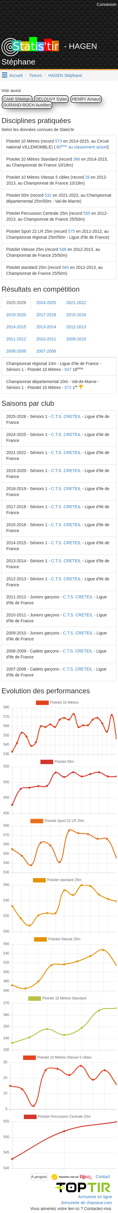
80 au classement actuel (81, 147)
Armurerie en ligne (95, 1196)
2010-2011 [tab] (46, 339)
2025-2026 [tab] (16, 302)
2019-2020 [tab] (16, 314)
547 (67, 369)
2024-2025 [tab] (46, 302)
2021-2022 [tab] (76, 302)
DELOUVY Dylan (51, 99)
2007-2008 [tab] (46, 351)
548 (62, 249)
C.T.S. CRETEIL (66, 416)
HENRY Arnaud (86, 99)
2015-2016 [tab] (76, 314)
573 (58, 141)
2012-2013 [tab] (76, 326)
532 (48, 195)
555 (86, 213)
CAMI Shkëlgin (17, 99)
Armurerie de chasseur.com (86, 1202)
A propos (39, 1177)
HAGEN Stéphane (65, 75)
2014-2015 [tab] (16, 326)
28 (87, 177)
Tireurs (35, 75)
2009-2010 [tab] (76, 339)
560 (65, 267)
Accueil (16, 75)
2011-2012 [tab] (16, 339)
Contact (103, 1176)
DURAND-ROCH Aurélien (27, 105)
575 (71, 231)
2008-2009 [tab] (16, 351)
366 (76, 159)
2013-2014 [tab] (46, 326)
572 (67, 387)
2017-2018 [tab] (46, 314)
